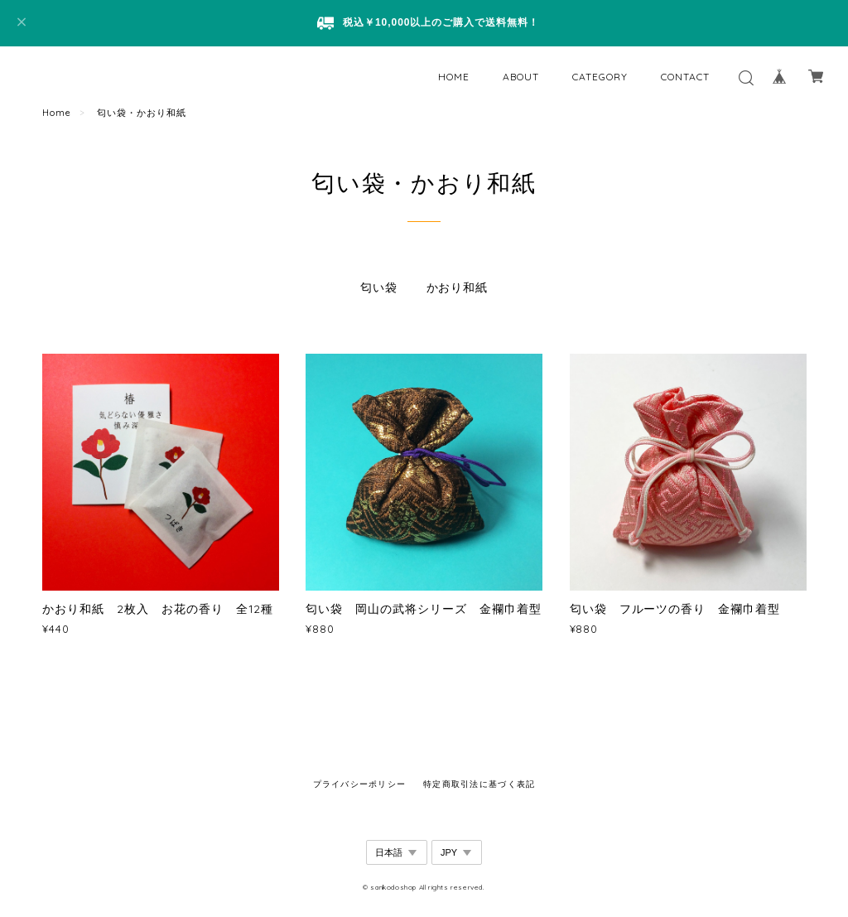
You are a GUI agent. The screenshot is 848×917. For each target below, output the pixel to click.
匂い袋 (379, 287)
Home (56, 112)
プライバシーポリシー (360, 784)
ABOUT (521, 76)
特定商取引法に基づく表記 (479, 784)
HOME (454, 76)
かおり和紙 (457, 287)
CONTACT (685, 76)
